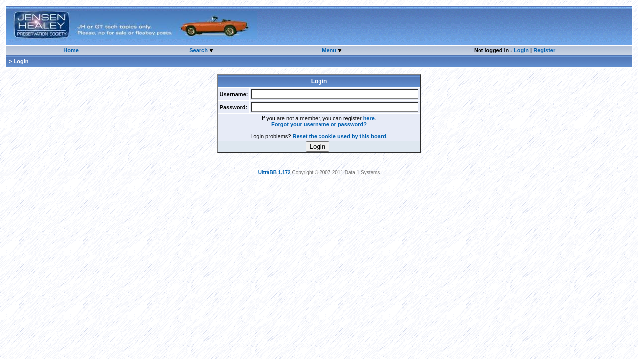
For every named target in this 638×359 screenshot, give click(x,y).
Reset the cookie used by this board (339, 136)
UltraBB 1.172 (274, 172)
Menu (330, 50)
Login (521, 50)
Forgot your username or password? (319, 124)
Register (544, 50)
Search (199, 50)
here (369, 118)
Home (71, 50)
